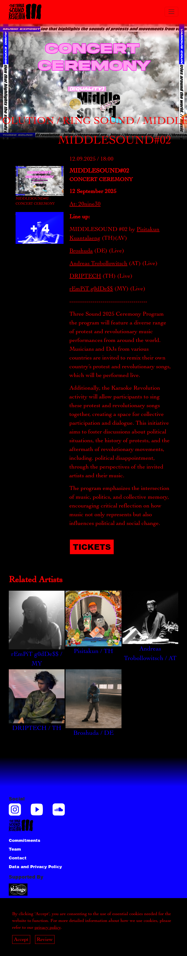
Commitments (24, 840)
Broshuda (81, 250)
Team (15, 849)
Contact (18, 858)
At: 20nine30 (85, 203)
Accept (21, 939)
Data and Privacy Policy (35, 866)
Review (45, 939)
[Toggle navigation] (171, 12)
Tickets (92, 546)
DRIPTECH (85, 275)
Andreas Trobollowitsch (98, 263)
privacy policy (48, 927)
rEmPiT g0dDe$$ (91, 288)
